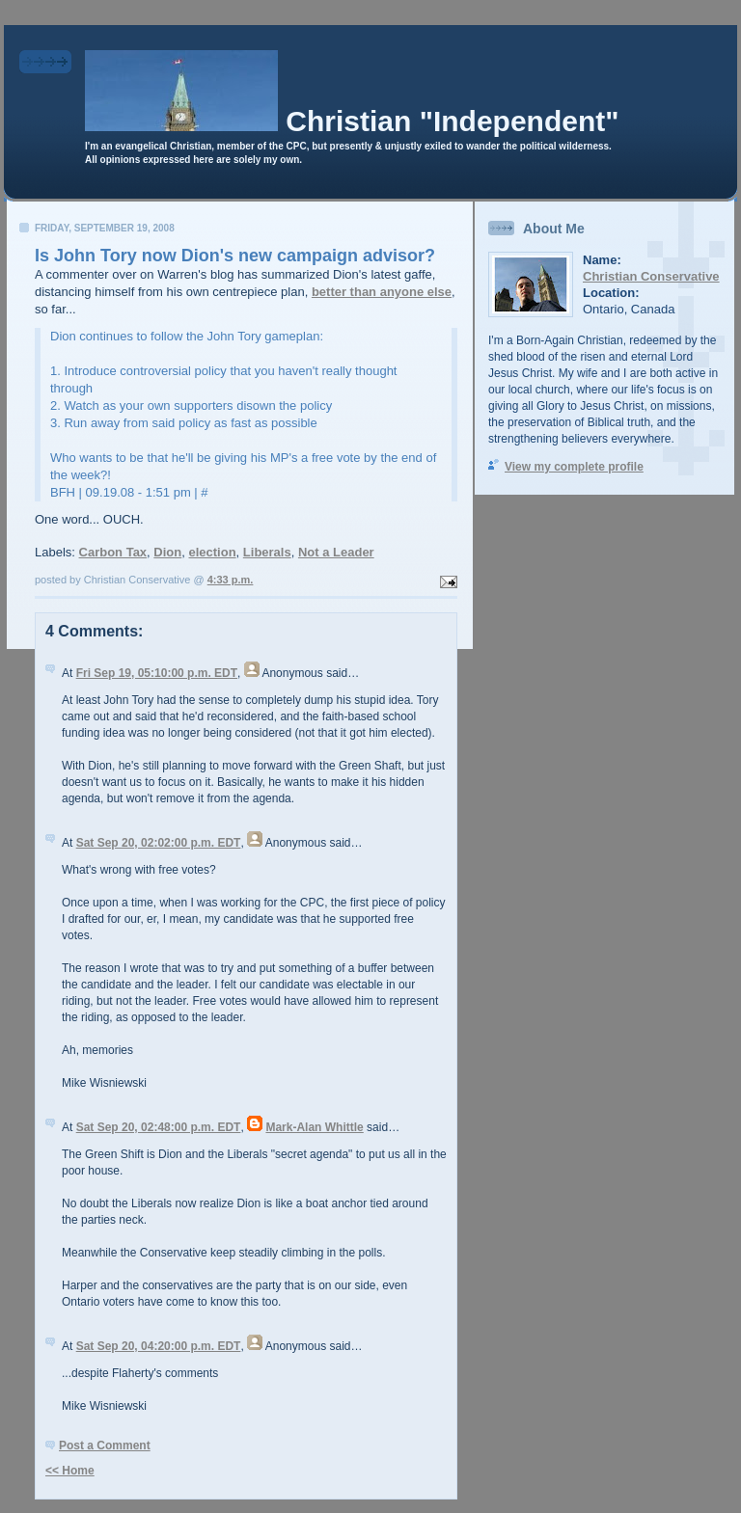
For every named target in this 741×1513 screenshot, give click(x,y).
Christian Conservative (651, 276)
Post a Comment (105, 1445)
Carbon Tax (113, 552)
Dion (167, 552)
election (211, 552)
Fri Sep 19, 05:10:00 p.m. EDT (156, 673)
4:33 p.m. (230, 579)
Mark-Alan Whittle (314, 1127)
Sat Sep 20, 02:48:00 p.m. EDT (158, 1127)
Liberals (267, 552)
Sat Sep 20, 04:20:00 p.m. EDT (158, 1346)
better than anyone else (382, 291)
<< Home (70, 1470)
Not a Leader (336, 552)
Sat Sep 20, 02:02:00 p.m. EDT (158, 843)
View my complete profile (574, 466)
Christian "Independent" (452, 121)
